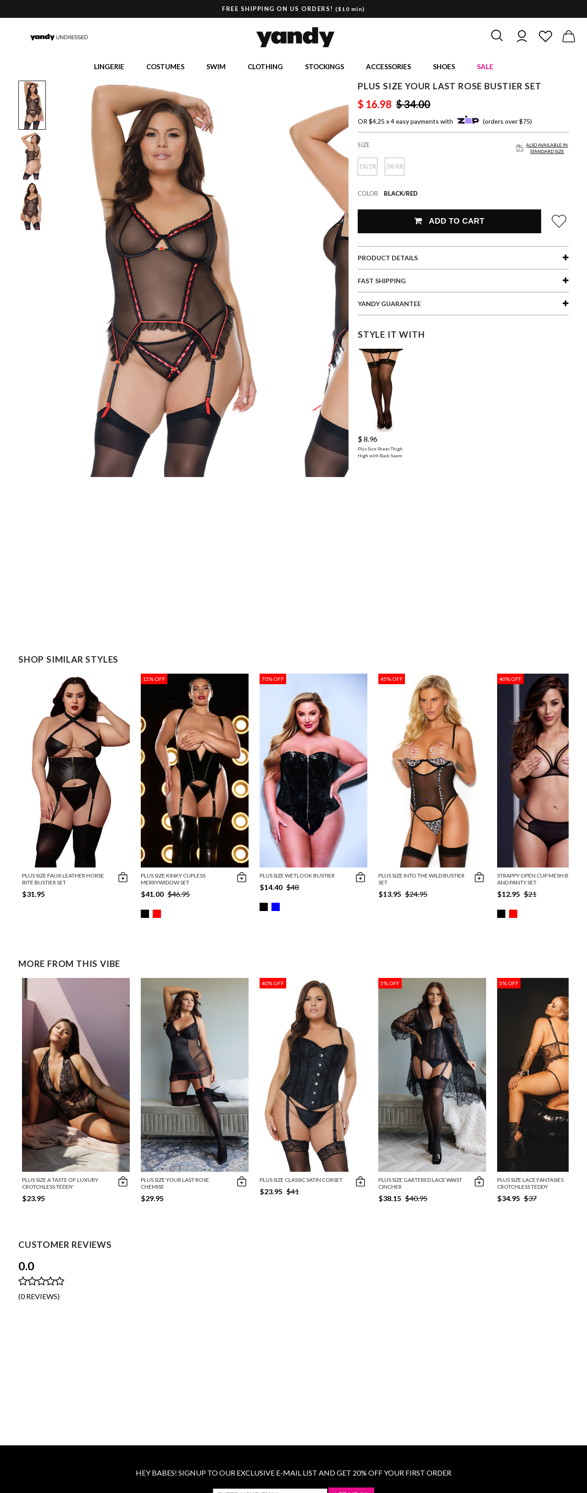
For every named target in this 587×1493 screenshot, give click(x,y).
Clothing (265, 67)
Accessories (388, 67)
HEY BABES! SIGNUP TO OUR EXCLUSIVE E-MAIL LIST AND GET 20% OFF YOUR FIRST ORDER (293, 1474)
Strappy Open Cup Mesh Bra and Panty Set (536, 880)
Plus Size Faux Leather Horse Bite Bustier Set (63, 880)
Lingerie (109, 67)
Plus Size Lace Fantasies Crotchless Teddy (530, 1184)
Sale (485, 67)
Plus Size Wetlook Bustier (297, 876)
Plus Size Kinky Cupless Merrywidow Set (173, 880)
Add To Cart (449, 222)
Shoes (444, 67)
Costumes (165, 67)
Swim (216, 67)
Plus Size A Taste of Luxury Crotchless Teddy (60, 1184)
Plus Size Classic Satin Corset (301, 1181)
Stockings (324, 67)
